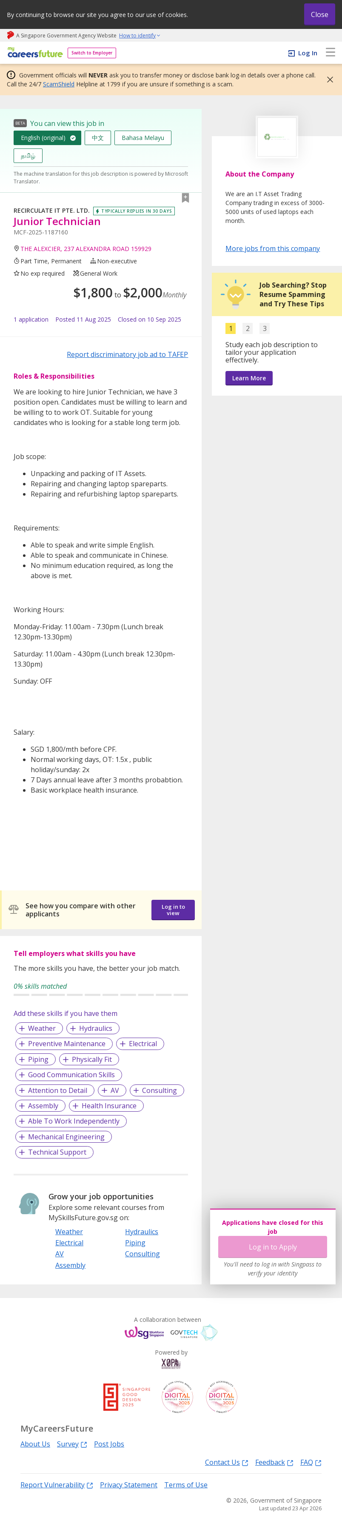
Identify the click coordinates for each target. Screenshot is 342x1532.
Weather (42, 1028)
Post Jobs (109, 1444)
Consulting (159, 1090)
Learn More (249, 378)
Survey (72, 1444)
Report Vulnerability (56, 1485)
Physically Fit (92, 1059)
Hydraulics (95, 1028)
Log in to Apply (273, 1247)
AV (115, 1090)
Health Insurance (109, 1105)
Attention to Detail (57, 1090)
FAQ (311, 1462)
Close (319, 14)
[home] (33, 53)
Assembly (43, 1105)
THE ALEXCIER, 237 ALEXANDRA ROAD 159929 (85, 249)
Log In (307, 52)
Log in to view (173, 910)
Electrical (143, 1043)
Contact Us (226, 1462)
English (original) (43, 138)
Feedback (274, 1462)
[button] (327, 79)
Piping (38, 1059)
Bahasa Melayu (143, 138)
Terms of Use (186, 1485)
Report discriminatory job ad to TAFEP (127, 354)
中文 (98, 138)
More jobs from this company (272, 248)
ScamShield (58, 84)
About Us (35, 1444)
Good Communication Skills (71, 1074)
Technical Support (57, 1152)
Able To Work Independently (74, 1121)
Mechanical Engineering (66, 1136)
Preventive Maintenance (66, 1043)
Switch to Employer (91, 53)
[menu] (330, 52)
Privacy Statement (128, 1485)
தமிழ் (28, 155)
